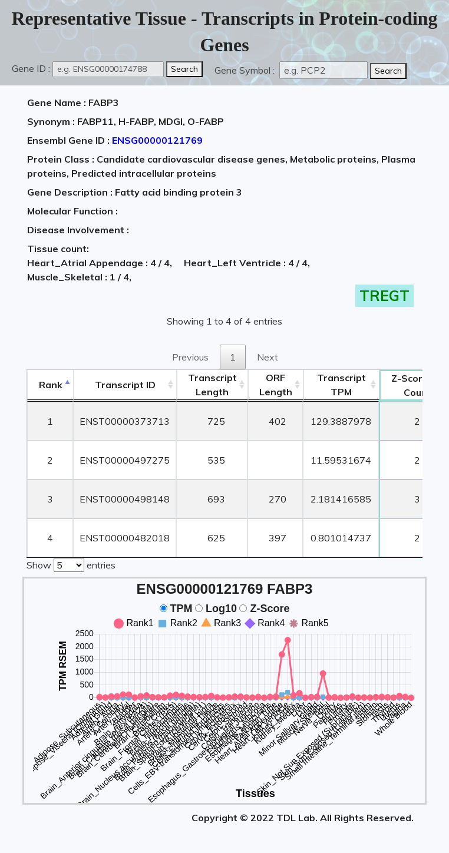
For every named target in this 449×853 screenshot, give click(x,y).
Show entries (71, 564)
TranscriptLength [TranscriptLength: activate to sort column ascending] (212, 385)
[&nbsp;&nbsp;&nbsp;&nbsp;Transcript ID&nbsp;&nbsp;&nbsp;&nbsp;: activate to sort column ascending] (125, 385)
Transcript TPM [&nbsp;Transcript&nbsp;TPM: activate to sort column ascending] (341, 385)
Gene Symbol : (245, 70)
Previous (190, 357)
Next (267, 357)
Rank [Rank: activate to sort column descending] (50, 385)
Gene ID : (31, 68)
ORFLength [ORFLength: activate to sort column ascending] (275, 385)
